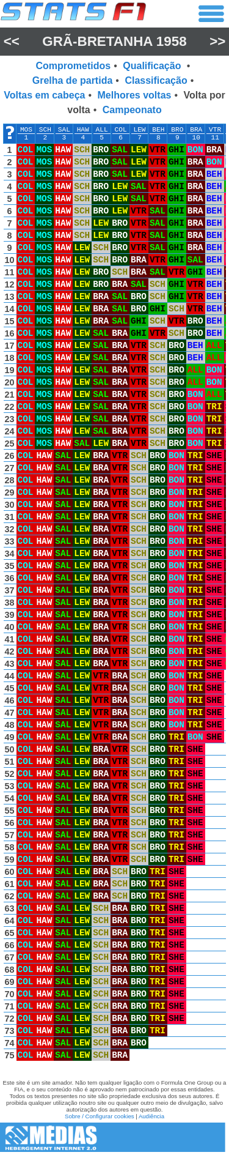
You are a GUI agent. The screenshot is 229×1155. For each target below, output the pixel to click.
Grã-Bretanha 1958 (114, 41)
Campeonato (132, 110)
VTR (215, 129)
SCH (45, 129)
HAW (83, 129)
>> (217, 41)
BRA (196, 129)
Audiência (151, 1116)
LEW (139, 129)
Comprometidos (73, 66)
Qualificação (153, 66)
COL (121, 129)
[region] (114, 595)
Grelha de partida (72, 80)
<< (12, 41)
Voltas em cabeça (44, 95)
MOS (26, 129)
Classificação (156, 80)
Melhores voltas (135, 95)
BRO (177, 129)
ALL (102, 129)
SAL (64, 129)
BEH (158, 129)
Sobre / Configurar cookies (99, 1116)
